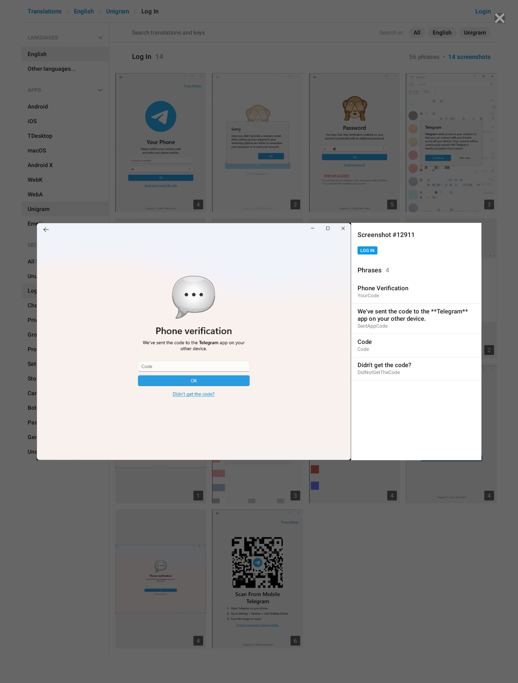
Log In (367, 250)
